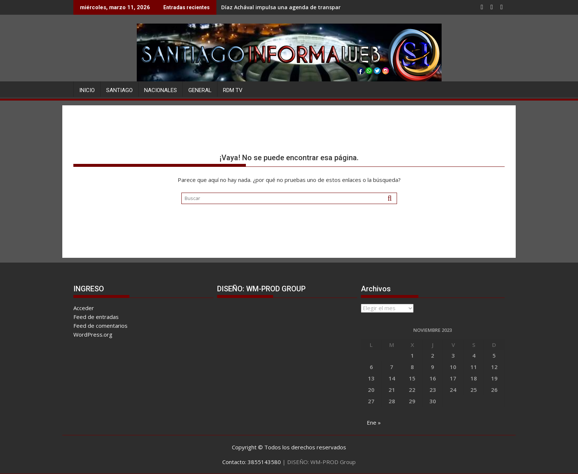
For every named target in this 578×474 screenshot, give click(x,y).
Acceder (83, 308)
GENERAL (200, 90)
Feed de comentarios (100, 325)
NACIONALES (160, 90)
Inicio (87, 90)
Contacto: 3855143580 (251, 462)
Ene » (374, 422)
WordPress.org (92, 334)
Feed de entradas (96, 316)
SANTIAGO (119, 90)
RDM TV (233, 90)
